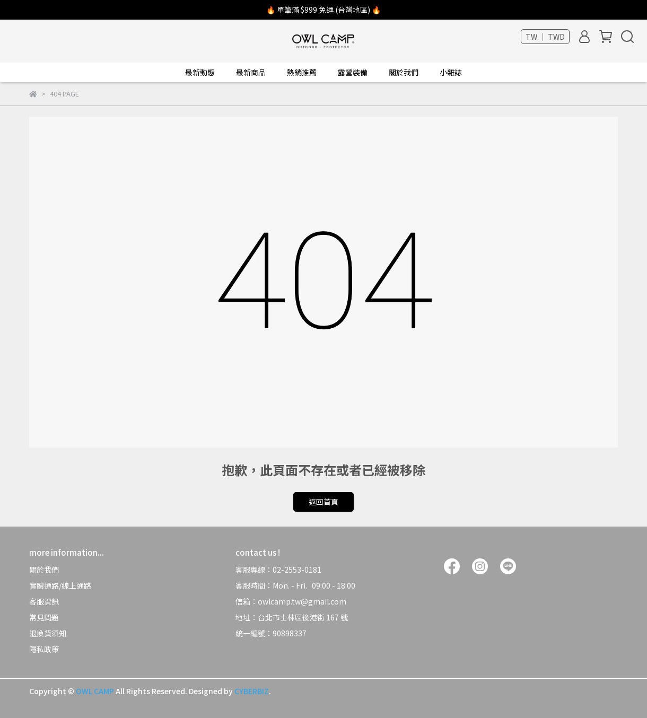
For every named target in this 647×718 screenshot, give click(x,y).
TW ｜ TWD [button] (545, 36)
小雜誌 (451, 72)
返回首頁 (323, 501)
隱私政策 (44, 649)
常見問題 (44, 617)
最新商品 (251, 72)
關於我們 (44, 569)
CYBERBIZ (251, 691)
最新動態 (200, 72)
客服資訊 (44, 601)
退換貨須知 (47, 633)
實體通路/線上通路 (60, 585)
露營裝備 (353, 72)
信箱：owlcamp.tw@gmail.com (291, 601)
